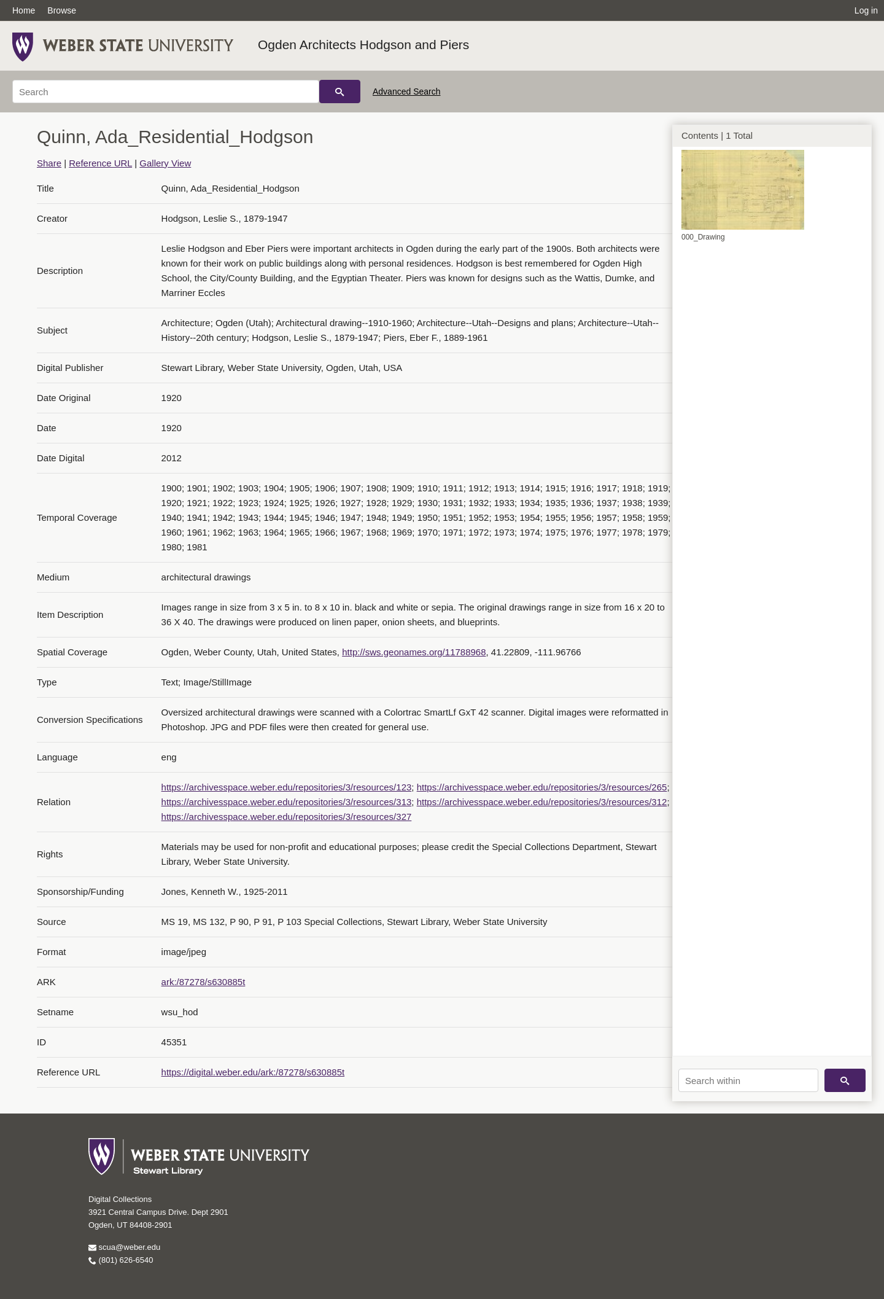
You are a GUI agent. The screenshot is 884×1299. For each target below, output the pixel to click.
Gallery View (165, 163)
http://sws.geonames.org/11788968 (414, 652)
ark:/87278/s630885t (203, 982)
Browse (61, 10)
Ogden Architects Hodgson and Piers (363, 44)
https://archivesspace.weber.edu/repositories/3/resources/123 (286, 787)
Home (23, 10)
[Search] (165, 91)
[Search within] (748, 1080)
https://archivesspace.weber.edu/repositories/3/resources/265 (542, 787)
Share (49, 163)
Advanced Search (407, 91)
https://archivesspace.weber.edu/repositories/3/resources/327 (286, 816)
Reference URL (100, 163)
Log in (866, 10)
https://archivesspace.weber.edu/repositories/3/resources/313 (286, 802)
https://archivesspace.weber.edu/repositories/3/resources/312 (542, 802)
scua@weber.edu (124, 1247)
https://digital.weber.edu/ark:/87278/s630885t (253, 1072)
